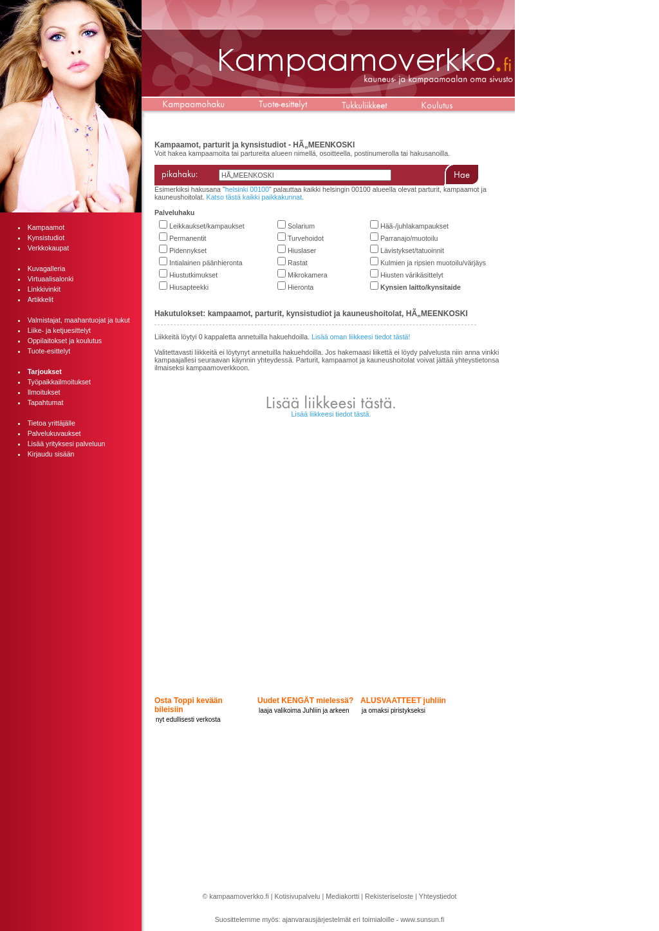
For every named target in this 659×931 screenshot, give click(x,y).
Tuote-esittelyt (49, 351)
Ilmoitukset (44, 392)
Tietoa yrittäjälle (51, 423)
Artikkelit (40, 299)
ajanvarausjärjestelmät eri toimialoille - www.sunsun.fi (364, 919)
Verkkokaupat (49, 248)
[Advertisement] (71, 660)
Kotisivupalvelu (297, 896)
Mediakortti (342, 896)
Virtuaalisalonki (50, 279)
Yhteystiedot (438, 896)
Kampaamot (46, 227)
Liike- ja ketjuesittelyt (59, 330)
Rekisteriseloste (389, 896)
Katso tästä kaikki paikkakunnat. (255, 197)
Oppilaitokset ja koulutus (65, 340)
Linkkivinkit (44, 289)
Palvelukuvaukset (54, 433)
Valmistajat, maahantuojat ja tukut (79, 320)
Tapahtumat (46, 402)
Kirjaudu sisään (51, 454)
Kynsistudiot (46, 237)
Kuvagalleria (47, 268)
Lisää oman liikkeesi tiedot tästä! (360, 337)
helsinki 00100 (247, 189)
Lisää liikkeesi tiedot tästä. (331, 414)
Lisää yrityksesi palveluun (67, 443)
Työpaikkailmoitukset (59, 382)
